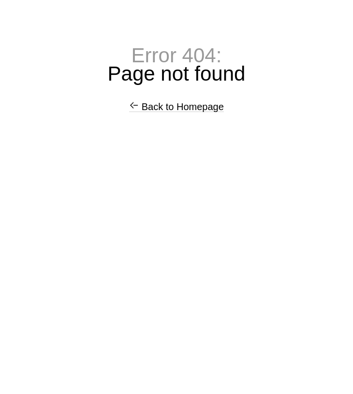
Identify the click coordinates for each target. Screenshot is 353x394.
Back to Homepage (176, 106)
